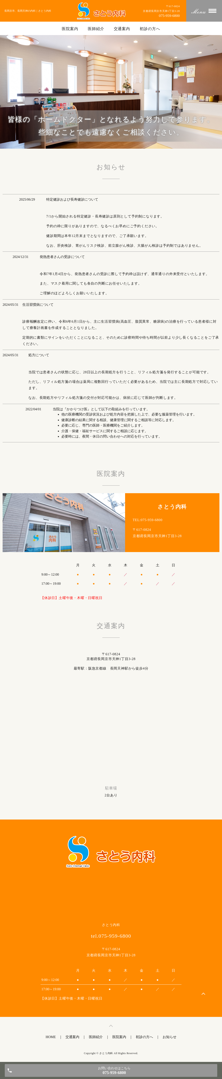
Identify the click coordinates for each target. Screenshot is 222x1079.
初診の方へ (150, 29)
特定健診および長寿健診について (72, 199)
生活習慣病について (38, 304)
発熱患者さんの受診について (62, 257)
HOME (51, 1037)
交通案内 (122, 29)
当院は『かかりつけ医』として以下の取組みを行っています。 (101, 409)
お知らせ (169, 1037)
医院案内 (70, 29)
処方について (38, 355)
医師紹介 (96, 29)
